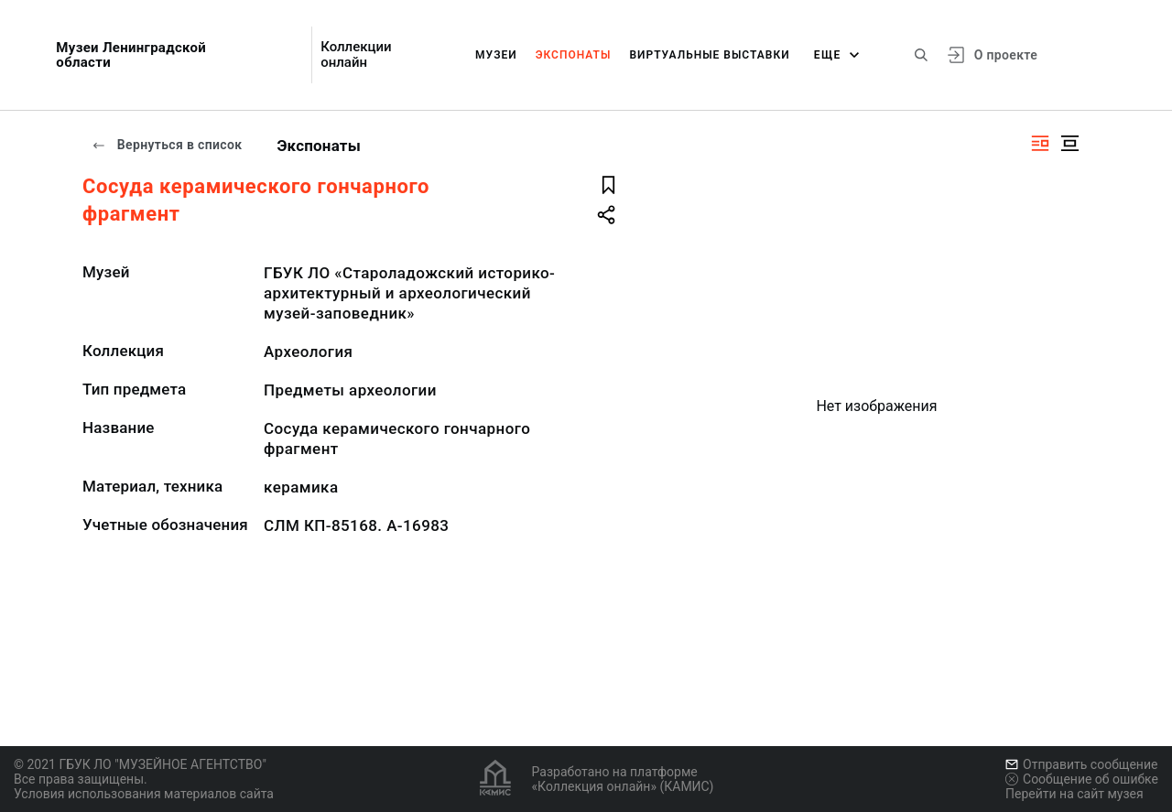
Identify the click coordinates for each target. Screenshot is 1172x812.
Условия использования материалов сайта (144, 793)
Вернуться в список (167, 144)
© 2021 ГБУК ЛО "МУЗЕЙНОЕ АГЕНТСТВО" (140, 764)
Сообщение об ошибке (1081, 779)
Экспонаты (574, 55)
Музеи (496, 55)
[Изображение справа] (1040, 143)
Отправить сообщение (1081, 764)
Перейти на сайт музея (1074, 793)
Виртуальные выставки (709, 55)
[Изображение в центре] (1069, 143)
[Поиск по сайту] (921, 55)
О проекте (1005, 55)
